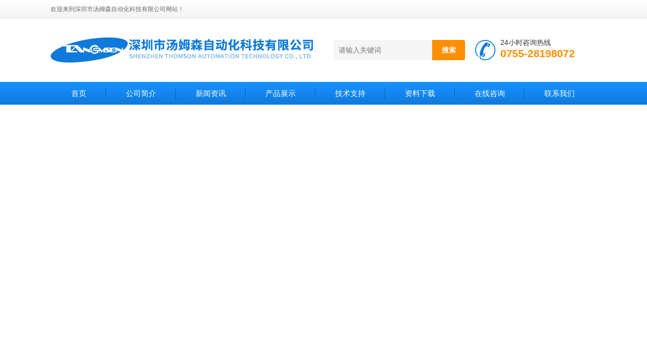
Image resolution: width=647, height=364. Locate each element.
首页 (78, 93)
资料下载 (420, 93)
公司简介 (141, 93)
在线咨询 (490, 93)
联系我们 (559, 93)
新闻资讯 (211, 93)
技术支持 (350, 93)
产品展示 (280, 93)
